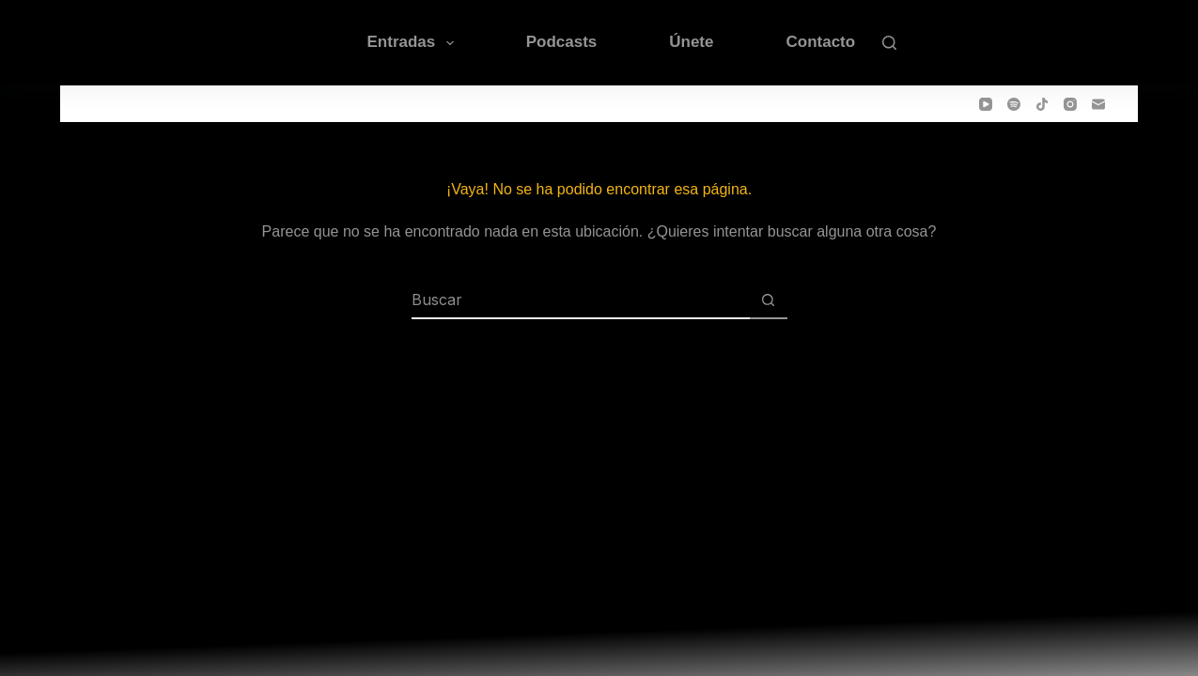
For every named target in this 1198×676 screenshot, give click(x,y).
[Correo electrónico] (1098, 104)
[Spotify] (1013, 104)
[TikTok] (1042, 104)
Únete (691, 42)
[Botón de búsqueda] (768, 300)
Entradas (414, 43)
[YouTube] (985, 104)
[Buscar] (889, 43)
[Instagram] (1070, 104)
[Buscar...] (581, 300)
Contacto (820, 42)
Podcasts (562, 42)
